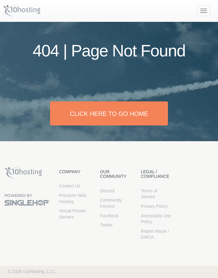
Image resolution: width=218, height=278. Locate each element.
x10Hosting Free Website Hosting (23, 173)
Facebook (109, 215)
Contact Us (69, 185)
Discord (107, 190)
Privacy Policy (154, 206)
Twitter (106, 225)
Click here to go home (109, 113)
